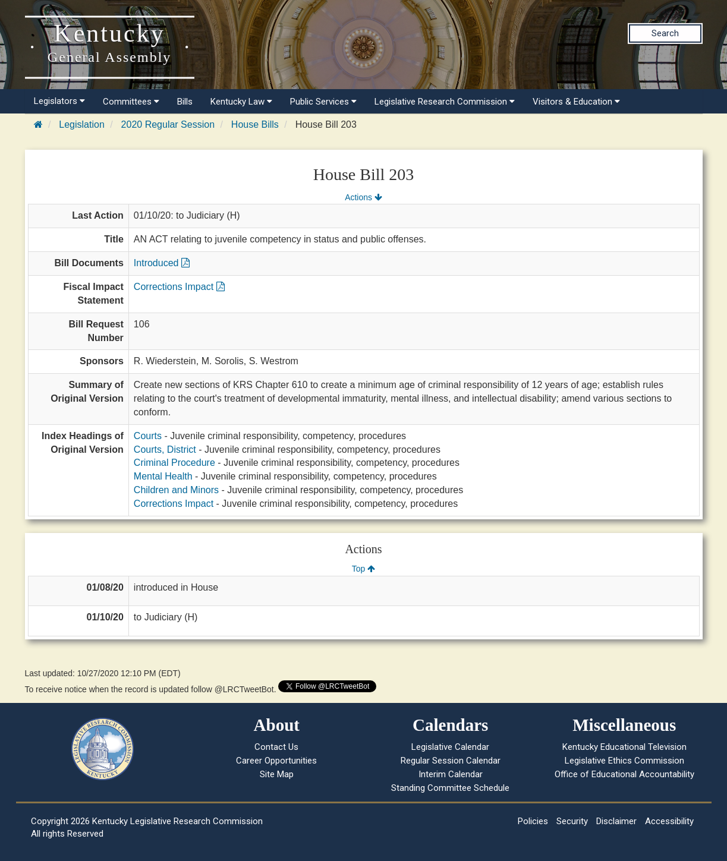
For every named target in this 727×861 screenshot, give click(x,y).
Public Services (323, 101)
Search (665, 33)
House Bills (255, 124)
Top (363, 568)
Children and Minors (176, 490)
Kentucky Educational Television (624, 747)
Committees (131, 101)
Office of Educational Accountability (624, 774)
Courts (148, 436)
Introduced (162, 263)
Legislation (82, 124)
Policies (533, 821)
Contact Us (276, 747)
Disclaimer (616, 821)
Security (572, 821)
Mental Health (163, 476)
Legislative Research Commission (444, 101)
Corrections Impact (179, 287)
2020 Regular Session (168, 124)
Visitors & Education (576, 101)
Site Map (277, 774)
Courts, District (165, 449)
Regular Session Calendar (451, 760)
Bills (185, 101)
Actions (363, 197)
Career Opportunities (276, 760)
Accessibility (669, 821)
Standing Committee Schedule (450, 788)
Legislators (59, 101)
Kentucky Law (241, 101)
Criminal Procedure (174, 463)
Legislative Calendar (450, 747)
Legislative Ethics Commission (624, 760)
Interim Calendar (450, 774)
